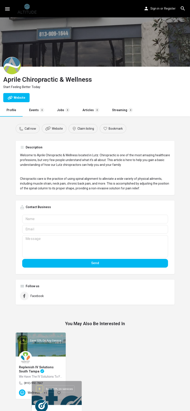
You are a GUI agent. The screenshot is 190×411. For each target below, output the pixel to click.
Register (170, 8)
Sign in (155, 8)
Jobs (63, 110)
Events (36, 110)
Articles (90, 110)
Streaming (122, 110)
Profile (11, 110)
